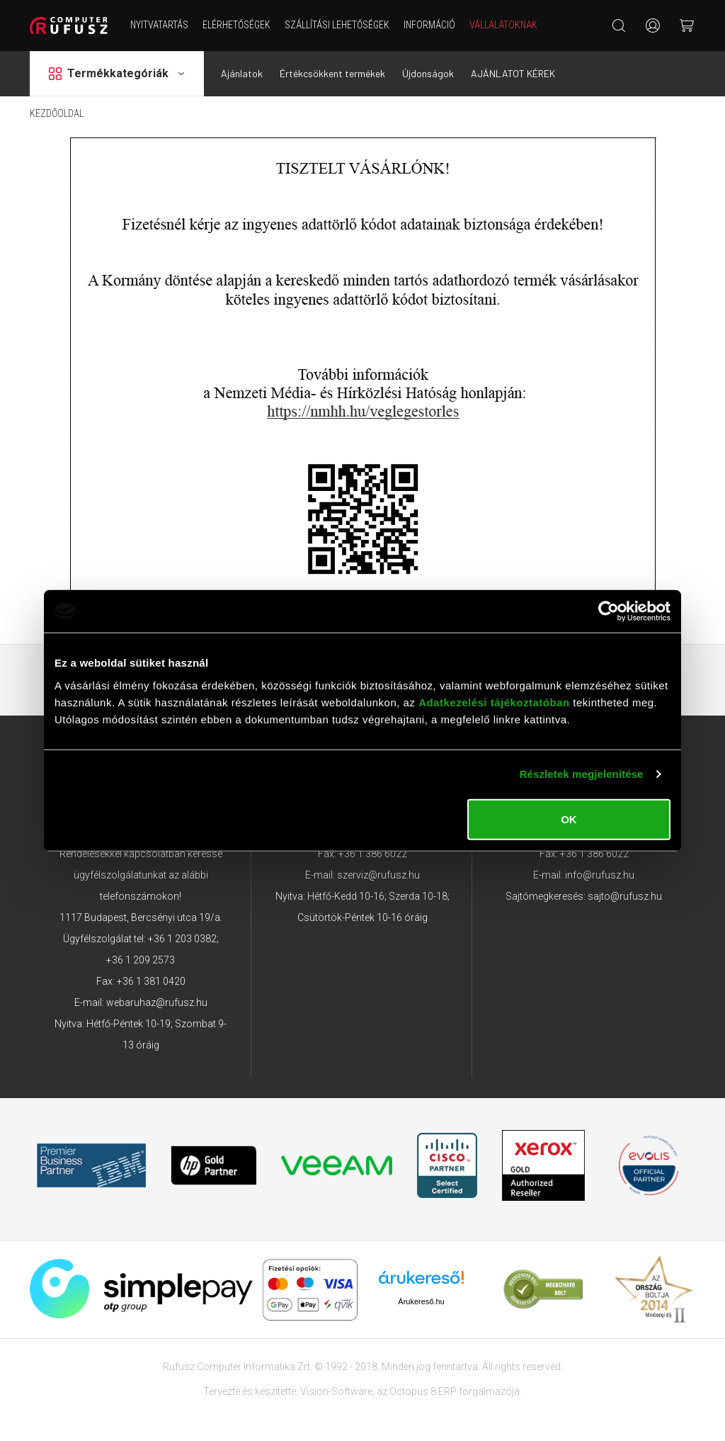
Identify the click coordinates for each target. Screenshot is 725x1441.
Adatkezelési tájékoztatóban (494, 702)
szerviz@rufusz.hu (378, 875)
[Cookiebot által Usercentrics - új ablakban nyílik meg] (608, 611)
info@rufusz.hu (599, 875)
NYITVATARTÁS (159, 24)
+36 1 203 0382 (182, 938)
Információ (429, 24)
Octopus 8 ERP (423, 1391)
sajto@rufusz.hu (625, 896)
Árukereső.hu (421, 1301)
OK (569, 819)
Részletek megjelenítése (582, 774)
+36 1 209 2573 (140, 960)
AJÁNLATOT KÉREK (513, 73)
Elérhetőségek (236, 24)
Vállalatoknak (503, 24)
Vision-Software (336, 1391)
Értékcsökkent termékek (332, 73)
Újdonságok (428, 73)
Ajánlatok (242, 73)
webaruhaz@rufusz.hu (156, 1002)
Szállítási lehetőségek (337, 24)
